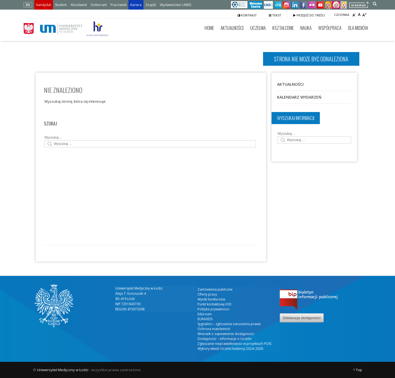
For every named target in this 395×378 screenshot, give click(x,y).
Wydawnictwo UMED (175, 4)
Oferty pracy (207, 294)
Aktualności (232, 27)
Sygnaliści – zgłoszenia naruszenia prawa (229, 324)
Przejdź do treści (309, 15)
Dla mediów (358, 27)
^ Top (357, 369)
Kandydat (43, 4)
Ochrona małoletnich (214, 329)
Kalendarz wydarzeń (299, 97)
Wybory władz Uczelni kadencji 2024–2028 (230, 348)
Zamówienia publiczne (215, 289)
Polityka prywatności (213, 309)
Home (209, 27)
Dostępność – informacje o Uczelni (225, 338)
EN (28, 4)
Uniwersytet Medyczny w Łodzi (62, 369)
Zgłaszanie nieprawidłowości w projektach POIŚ (235, 343)
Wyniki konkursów (211, 299)
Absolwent (78, 4)
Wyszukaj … (53, 137)
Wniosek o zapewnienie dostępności (226, 333)
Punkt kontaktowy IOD (215, 304)
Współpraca (330, 27)
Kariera (136, 4)
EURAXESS (205, 319)
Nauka (306, 27)
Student (61, 4)
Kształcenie (283, 27)
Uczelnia (258, 27)
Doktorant (99, 4)
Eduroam (205, 314)
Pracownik (118, 4)
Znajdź (150, 4)
